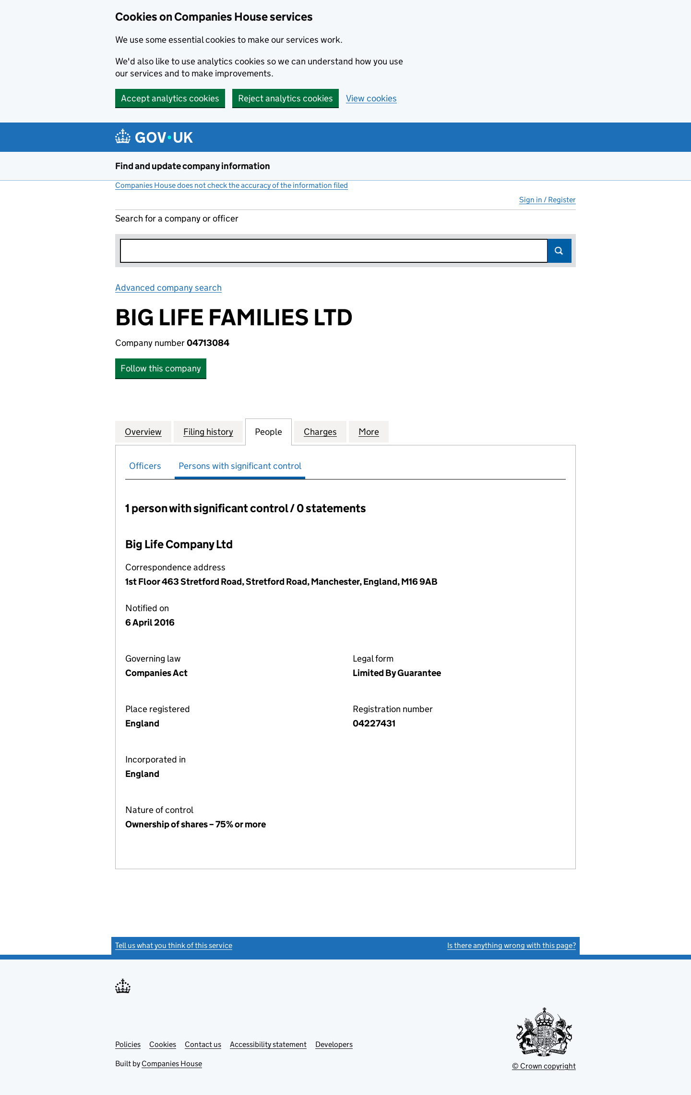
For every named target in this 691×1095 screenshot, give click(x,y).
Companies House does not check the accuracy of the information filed (231, 185)
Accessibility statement (268, 1044)
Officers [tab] (145, 465)
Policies (128, 1044)
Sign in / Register (547, 199)
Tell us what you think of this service (173, 945)
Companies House (172, 1063)
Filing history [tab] (208, 431)
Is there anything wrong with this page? (511, 945)
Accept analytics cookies (170, 98)
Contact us (203, 1044)
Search (560, 251)
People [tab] (268, 431)
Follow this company (160, 368)
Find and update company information (192, 166)
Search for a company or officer (176, 218)
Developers (334, 1044)
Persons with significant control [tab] (240, 465)
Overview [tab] (143, 431)
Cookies (162, 1044)
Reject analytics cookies (285, 98)
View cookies (371, 98)
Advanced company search (168, 287)
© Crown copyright (544, 1065)
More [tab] (368, 431)
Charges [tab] (320, 431)
